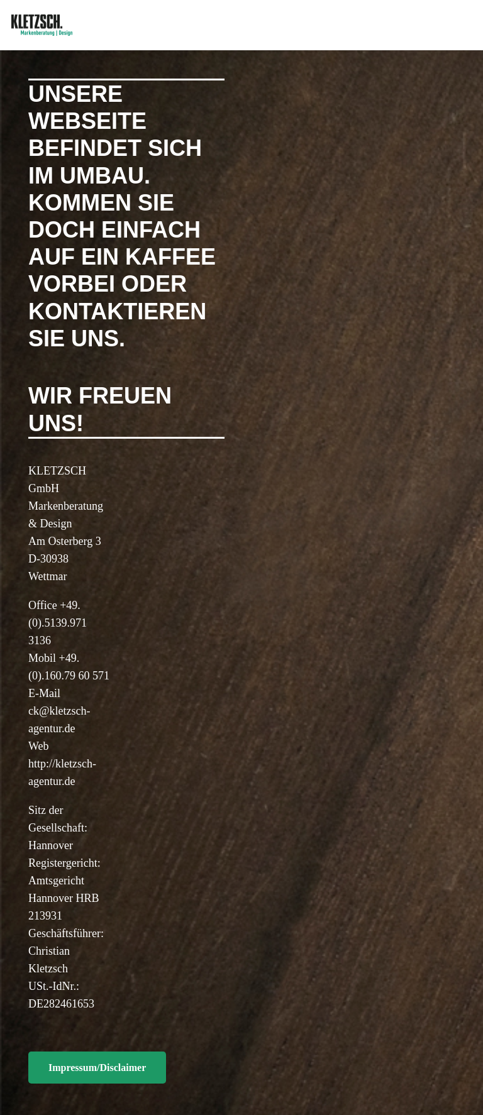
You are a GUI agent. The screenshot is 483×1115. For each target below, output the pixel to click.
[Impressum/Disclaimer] (97, 1068)
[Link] (41, 25)
